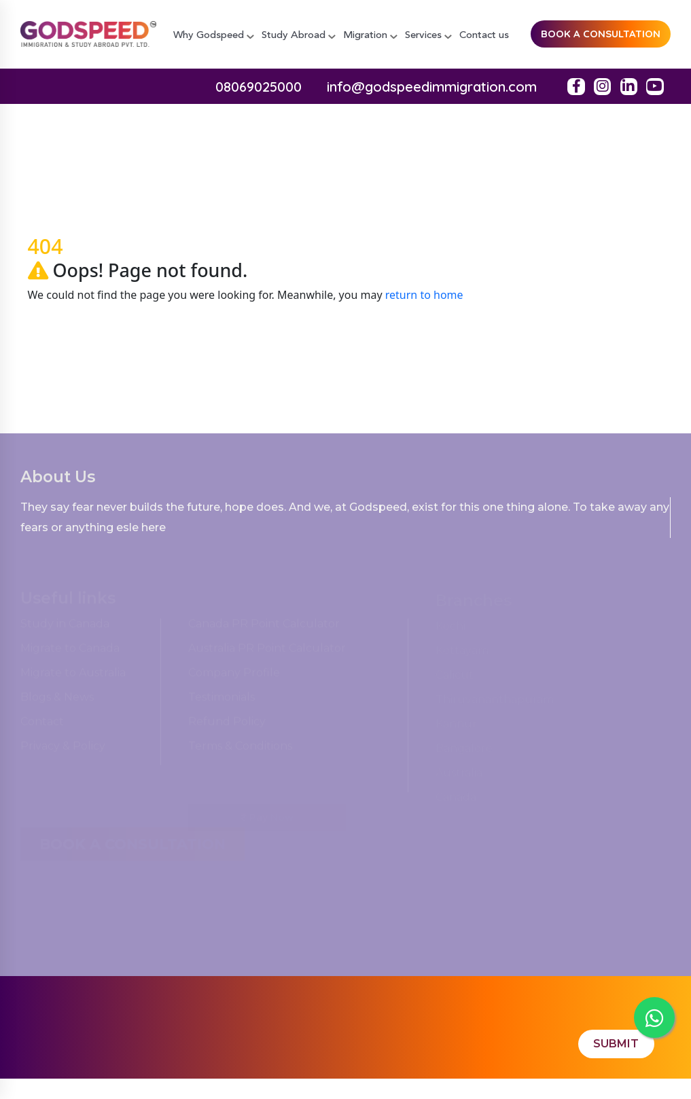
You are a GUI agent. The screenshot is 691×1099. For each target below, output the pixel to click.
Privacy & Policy (62, 749)
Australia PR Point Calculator (267, 651)
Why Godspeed (213, 36)
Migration (370, 36)
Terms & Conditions (240, 749)
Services (428, 36)
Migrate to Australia (73, 676)
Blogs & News (57, 700)
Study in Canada (64, 627)
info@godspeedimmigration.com (432, 86)
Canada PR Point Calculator (264, 627)
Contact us (484, 36)
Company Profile (234, 676)
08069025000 (258, 86)
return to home (424, 294)
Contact (42, 725)
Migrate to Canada (70, 651)
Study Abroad (299, 36)
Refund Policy (227, 725)
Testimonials (221, 700)
